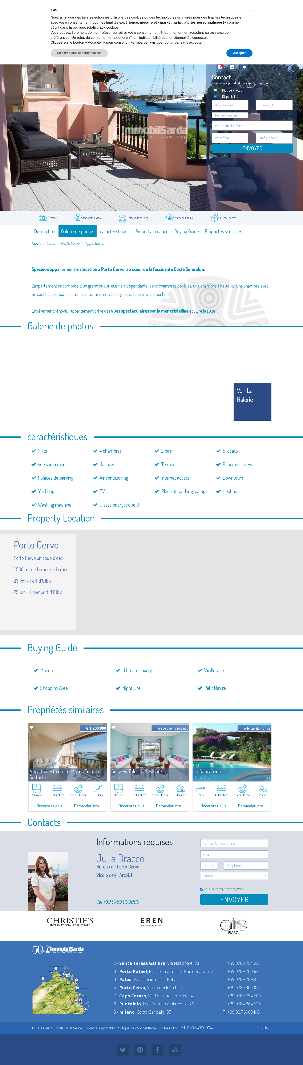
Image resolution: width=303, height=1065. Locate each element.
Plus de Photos (232, 90)
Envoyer (252, 148)
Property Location (152, 231)
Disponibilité (230, 96)
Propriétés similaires (223, 231)
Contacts (90, 1028)
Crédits (262, 1027)
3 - (130, 971)
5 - (129, 987)
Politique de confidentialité (136, 1028)
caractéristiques (114, 231)
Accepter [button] (239, 53)
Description (44, 231)
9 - (124, 1012)
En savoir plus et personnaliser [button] (79, 53)
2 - (139, 963)
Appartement (95, 243)
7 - (130, 996)
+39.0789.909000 (121, 901)
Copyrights (107, 1028)
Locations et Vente (68, 1028)
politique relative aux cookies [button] (95, 27)
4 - (123, 979)
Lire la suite (205, 311)
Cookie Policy (168, 1028)
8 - (127, 1004)
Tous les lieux (42, 1028)
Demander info (86, 805)
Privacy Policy (236, 889)
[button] (250, 10)
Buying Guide (186, 231)
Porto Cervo (70, 243)
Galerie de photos (77, 231)
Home (36, 243)
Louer (51, 243)
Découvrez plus (49, 805)
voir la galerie (245, 394)
